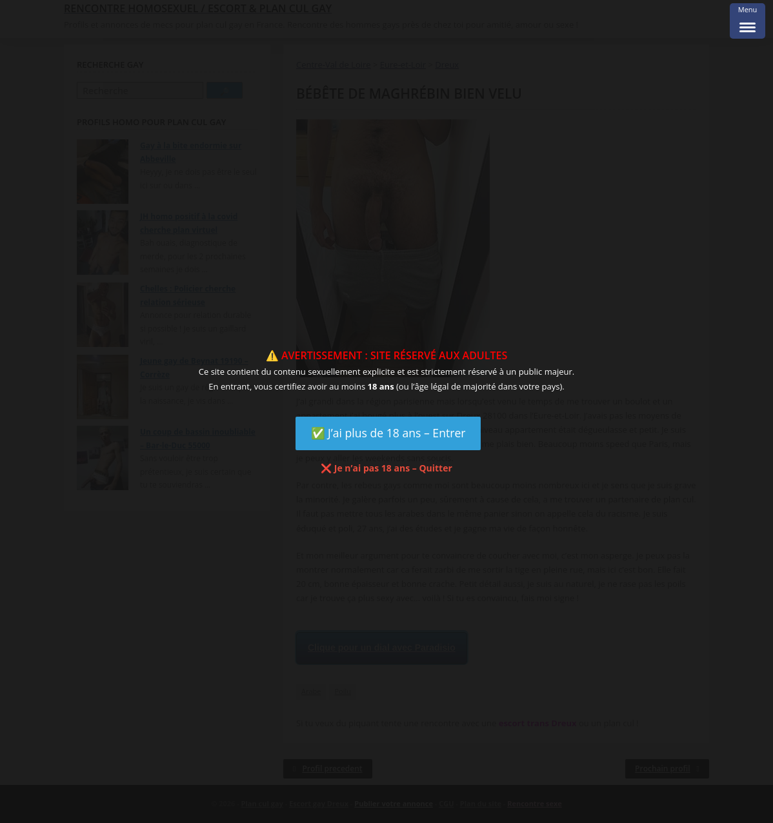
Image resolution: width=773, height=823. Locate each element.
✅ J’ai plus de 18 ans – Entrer (388, 433)
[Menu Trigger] (747, 21)
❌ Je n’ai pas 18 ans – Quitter (386, 468)
